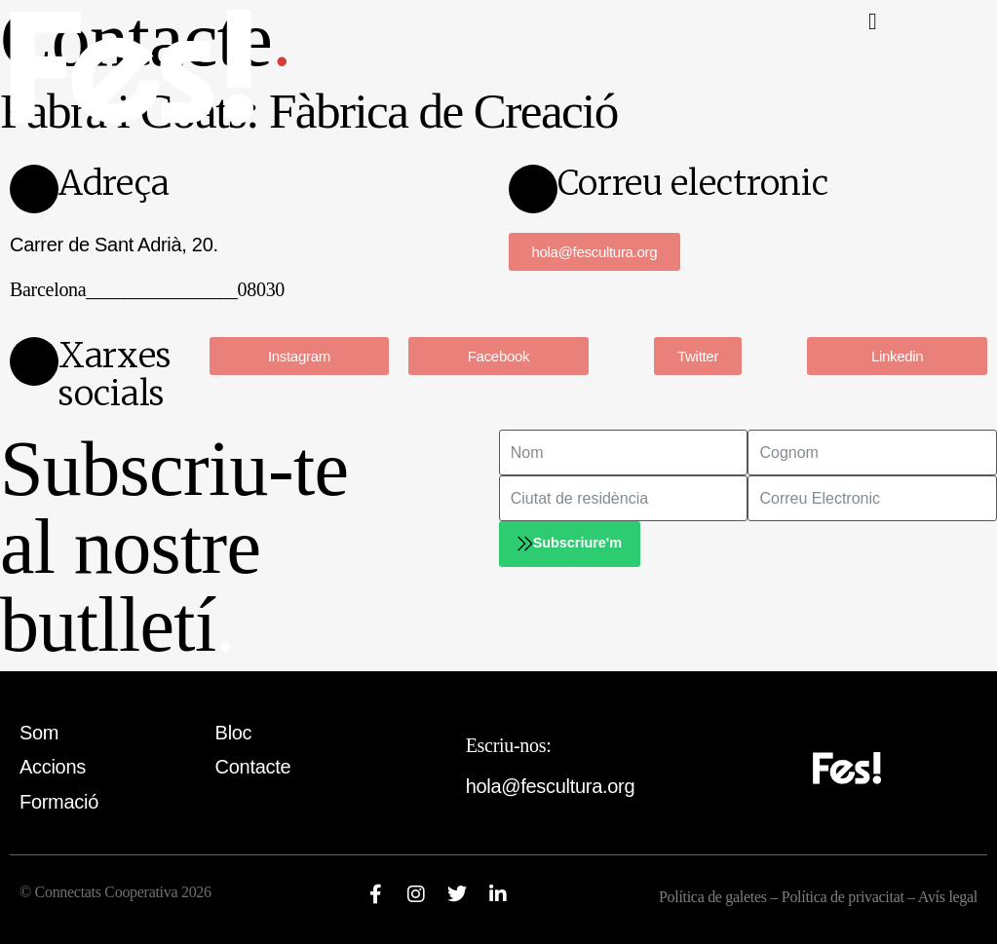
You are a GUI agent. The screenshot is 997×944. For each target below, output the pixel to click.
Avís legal (948, 896)
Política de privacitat (845, 896)
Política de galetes (713, 896)
